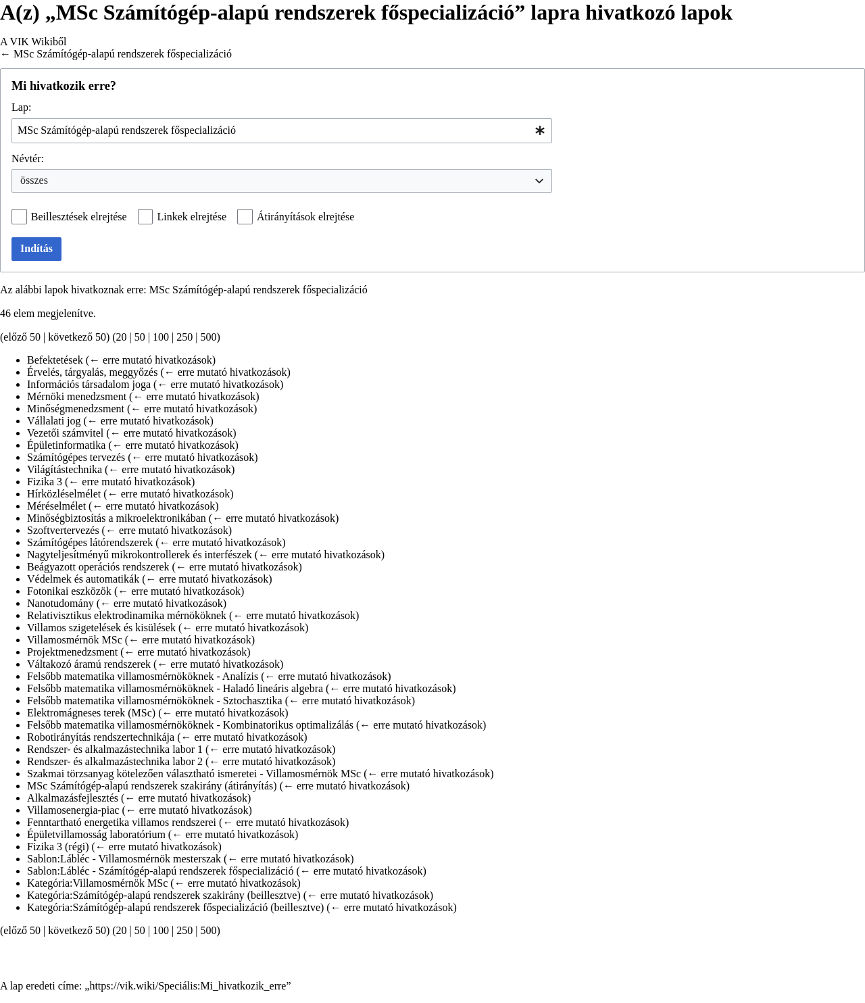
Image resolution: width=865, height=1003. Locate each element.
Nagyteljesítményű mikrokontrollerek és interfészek (139, 554)
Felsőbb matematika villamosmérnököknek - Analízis (142, 676)
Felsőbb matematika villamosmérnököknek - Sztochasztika (154, 700)
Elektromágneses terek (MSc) (91, 712)
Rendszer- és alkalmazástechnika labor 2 (115, 761)
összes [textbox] (34, 180)
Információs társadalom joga (89, 384)
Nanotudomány (60, 603)
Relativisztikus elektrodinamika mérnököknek (126, 615)
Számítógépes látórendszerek (90, 542)
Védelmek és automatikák (83, 579)
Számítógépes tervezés (76, 457)
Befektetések (55, 360)
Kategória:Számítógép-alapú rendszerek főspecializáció (147, 907)
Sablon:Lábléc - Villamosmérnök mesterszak (124, 858)
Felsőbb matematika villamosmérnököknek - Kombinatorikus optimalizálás (190, 725)
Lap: (21, 107)
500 (208, 337)
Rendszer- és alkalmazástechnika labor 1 (115, 749)
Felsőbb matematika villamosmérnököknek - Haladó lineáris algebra (175, 688)
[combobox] (281, 130)
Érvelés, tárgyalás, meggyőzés (92, 372)
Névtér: (27, 158)
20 (121, 337)
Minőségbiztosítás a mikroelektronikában (116, 518)
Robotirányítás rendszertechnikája (100, 737)
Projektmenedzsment (72, 652)
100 (161, 337)
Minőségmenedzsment (75, 408)
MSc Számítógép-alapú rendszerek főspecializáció (123, 53)
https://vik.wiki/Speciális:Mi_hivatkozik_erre (187, 986)
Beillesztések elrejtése (79, 216)
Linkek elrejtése (191, 216)
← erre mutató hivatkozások (150, 360)
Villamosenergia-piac (73, 810)
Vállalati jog (54, 420)
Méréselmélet (56, 506)
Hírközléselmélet (64, 493)
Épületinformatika (66, 445)
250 (184, 337)
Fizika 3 (44, 481)
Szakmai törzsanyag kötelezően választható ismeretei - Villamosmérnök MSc (194, 773)
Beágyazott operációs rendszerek (98, 566)
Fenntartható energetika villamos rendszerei (121, 822)
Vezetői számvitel (65, 433)
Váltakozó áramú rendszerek (89, 664)
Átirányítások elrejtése (305, 216)
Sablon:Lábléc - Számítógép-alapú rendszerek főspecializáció (160, 871)
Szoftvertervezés (63, 530)
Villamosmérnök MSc (74, 639)
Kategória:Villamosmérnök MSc (97, 883)
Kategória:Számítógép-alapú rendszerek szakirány (136, 895)
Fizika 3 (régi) (58, 846)
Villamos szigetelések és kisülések (101, 627)
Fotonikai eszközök (69, 591)
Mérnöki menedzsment (76, 396)
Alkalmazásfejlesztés (72, 798)
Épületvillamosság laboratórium (96, 834)
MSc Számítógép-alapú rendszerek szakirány (124, 785)
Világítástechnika (64, 469)
